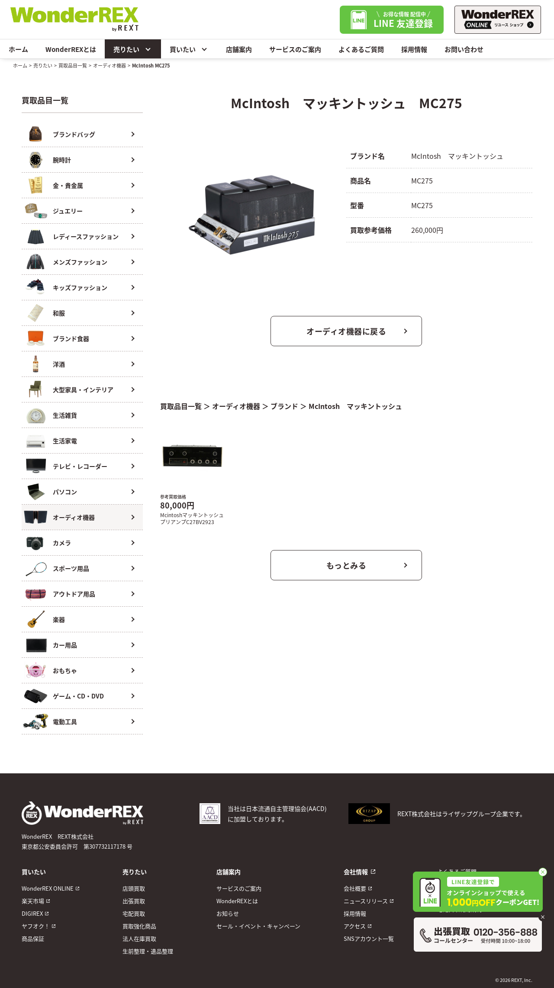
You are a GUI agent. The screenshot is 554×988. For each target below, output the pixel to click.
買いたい (189, 48)
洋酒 (59, 364)
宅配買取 (133, 913)
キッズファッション (80, 287)
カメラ (62, 542)
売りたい (132, 48)
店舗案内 (239, 49)
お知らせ (227, 913)
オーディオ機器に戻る (346, 331)
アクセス (355, 926)
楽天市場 (33, 901)
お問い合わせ (463, 49)
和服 (59, 313)
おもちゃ (65, 670)
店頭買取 (133, 888)
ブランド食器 (71, 338)
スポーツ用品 (71, 568)
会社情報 (356, 871)
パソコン (65, 491)
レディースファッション (86, 236)
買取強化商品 (139, 926)
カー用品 (65, 644)
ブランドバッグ (74, 134)
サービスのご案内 (295, 49)
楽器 (59, 619)
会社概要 (355, 888)
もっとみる (346, 565)
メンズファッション (80, 261)
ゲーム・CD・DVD (78, 696)
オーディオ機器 (109, 65)
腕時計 (62, 159)
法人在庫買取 (139, 938)
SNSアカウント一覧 (369, 938)
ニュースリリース (366, 901)
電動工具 (65, 721)
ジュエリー (68, 210)
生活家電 (65, 440)
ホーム (18, 49)
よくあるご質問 (361, 49)
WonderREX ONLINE (48, 888)
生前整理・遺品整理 (147, 951)
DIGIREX (32, 913)
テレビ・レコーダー (80, 466)
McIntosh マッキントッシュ (355, 406)
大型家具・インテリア (83, 389)
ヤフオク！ (36, 926)
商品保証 (33, 938)
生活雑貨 (65, 415)
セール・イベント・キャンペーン (258, 926)
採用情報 (414, 49)
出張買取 (133, 901)
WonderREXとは (70, 49)
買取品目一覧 (72, 65)
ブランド (284, 406)
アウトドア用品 (74, 593)
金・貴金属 (68, 185)
